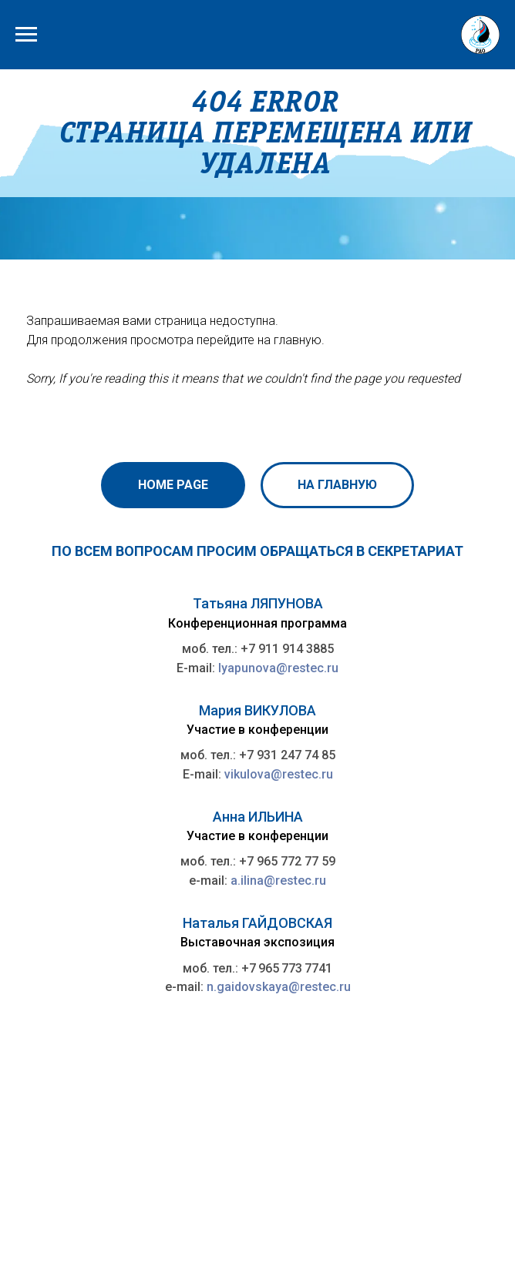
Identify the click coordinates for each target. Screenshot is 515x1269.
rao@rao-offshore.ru (316, 1168)
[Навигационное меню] (26, 34)
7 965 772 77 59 (291, 861)
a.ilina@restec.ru (278, 880)
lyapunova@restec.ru (278, 668)
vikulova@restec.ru (278, 774)
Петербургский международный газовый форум (173, 1201)
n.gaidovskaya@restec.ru (279, 986)
